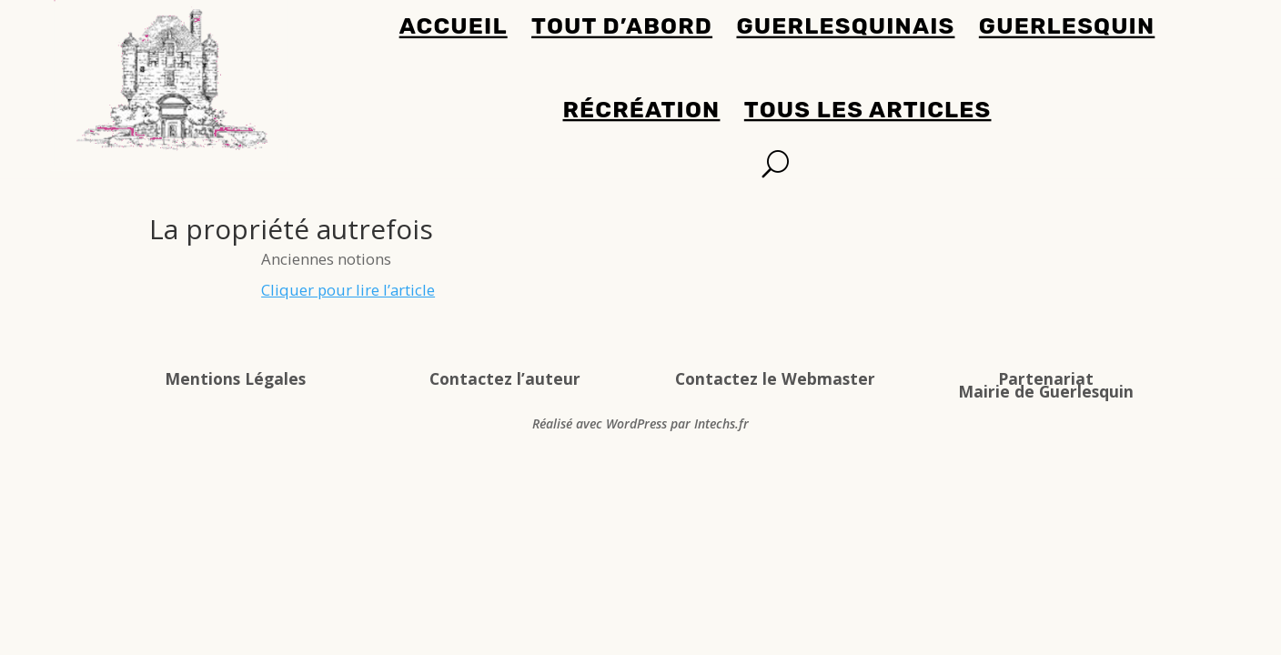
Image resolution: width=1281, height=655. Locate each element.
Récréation (642, 109)
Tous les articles (868, 109)
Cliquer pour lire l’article (348, 289)
